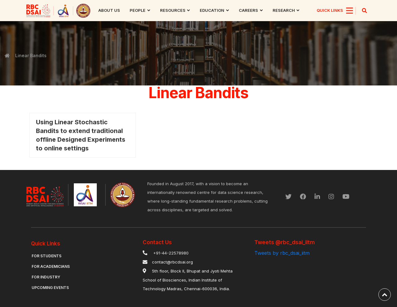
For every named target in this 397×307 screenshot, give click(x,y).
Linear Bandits (30, 55)
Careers (248, 10)
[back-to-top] (384, 294)
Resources (172, 10)
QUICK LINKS (330, 10)
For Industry (46, 277)
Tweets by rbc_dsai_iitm (282, 253)
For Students (46, 256)
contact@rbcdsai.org (172, 261)
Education (212, 10)
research (284, 10)
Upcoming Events (50, 287)
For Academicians (51, 266)
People (137, 10)
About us (109, 10)
